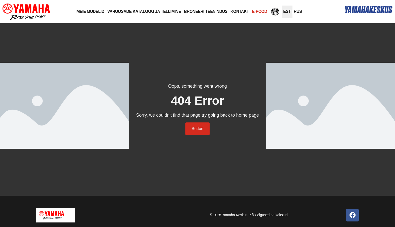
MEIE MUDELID (90, 11)
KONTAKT (240, 11)
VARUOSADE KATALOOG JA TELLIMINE (144, 11)
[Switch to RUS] (297, 12)
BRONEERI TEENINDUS (205, 11)
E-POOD (259, 11)
